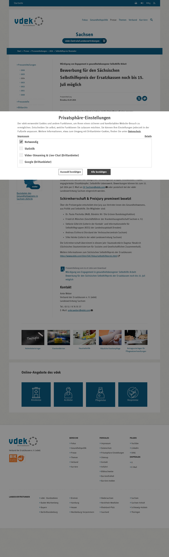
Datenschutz (134, 131)
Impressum (23, 136)
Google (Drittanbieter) (38, 162)
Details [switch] (148, 136)
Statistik (30, 148)
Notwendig (31, 142)
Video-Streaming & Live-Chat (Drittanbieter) (52, 155)
